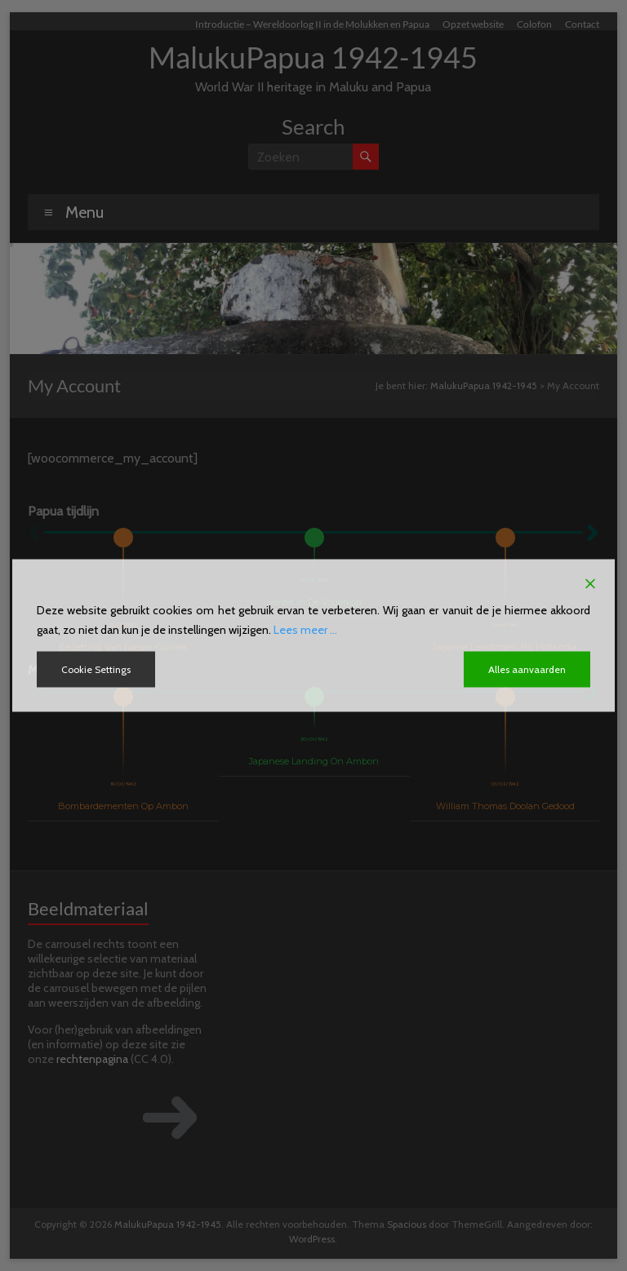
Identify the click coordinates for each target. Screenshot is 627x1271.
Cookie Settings (96, 669)
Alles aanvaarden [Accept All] (527, 669)
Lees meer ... (305, 629)
